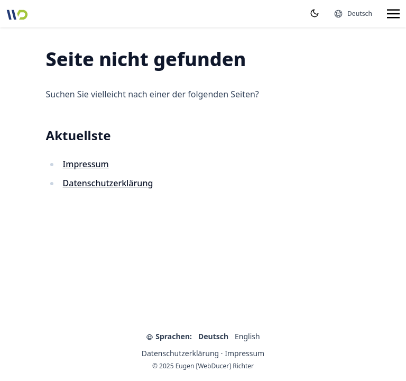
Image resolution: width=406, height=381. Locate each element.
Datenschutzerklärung (108, 183)
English (247, 336)
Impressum (86, 164)
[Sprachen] (352, 13)
